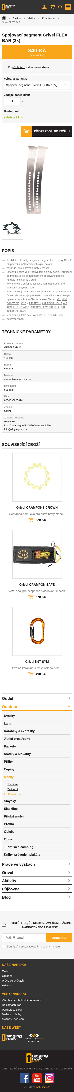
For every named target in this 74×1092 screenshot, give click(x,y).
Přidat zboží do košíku (52, 131)
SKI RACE (21, 311)
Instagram (49, 1078)
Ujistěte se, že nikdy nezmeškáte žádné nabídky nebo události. (41, 925)
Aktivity (9, 881)
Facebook (24, 1078)
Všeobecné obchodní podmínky (21, 1000)
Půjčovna (11, 889)
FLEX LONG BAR (53, 315)
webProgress (43, 1087)
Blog (6, 897)
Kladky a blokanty (17, 754)
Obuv (8, 839)
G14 (56, 307)
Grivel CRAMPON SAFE (37, 584)
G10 (64, 299)
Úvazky (9, 715)
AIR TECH (34, 303)
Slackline (11, 808)
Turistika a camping (18, 847)
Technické (12, 789)
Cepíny (9, 769)
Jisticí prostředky (17, 738)
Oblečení (10, 831)
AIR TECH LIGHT (52, 303)
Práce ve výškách (18, 864)
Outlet (7, 698)
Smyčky (10, 801)
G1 (59, 299)
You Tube (37, 1078)
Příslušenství (48, 18)
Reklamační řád (11, 1005)
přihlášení (18, 67)
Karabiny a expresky (19, 731)
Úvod (4, 18)
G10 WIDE (13, 303)
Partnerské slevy (12, 1009)
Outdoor (17, 18)
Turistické (12, 784)
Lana (7, 723)
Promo (9, 824)
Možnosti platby (11, 1014)
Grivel (7, 872)
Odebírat (59, 937)
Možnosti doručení (13, 1019)
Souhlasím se (33, 946)
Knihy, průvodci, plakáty (22, 854)
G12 (23, 303)
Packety (10, 746)
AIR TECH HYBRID (42, 307)
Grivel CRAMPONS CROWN (37, 507)
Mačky (31, 18)
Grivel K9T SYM (37, 661)
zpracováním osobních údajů (42, 946)
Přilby (8, 761)
